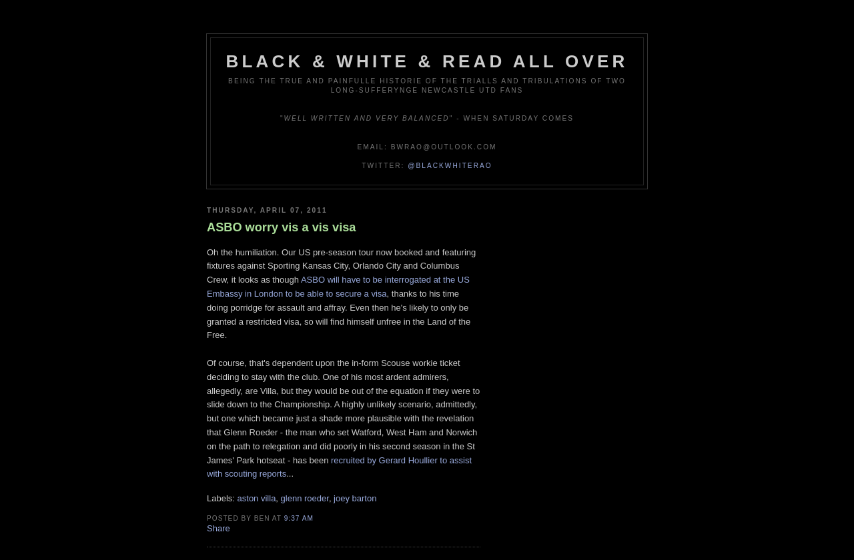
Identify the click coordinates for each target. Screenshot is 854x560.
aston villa (257, 498)
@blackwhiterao (450, 165)
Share (218, 528)
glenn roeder (305, 498)
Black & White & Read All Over (427, 61)
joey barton (355, 498)
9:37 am (299, 518)
